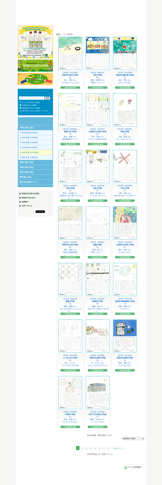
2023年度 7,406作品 (30, 143)
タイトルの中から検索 (31, 102)
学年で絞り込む (27, 172)
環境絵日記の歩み (29, 198)
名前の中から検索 (29, 105)
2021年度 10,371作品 (30, 152)
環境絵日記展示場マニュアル (35, 231)
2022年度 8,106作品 (30, 147)
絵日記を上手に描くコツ (35, 79)
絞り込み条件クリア (29, 182)
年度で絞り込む (27, 128)
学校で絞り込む (27, 167)
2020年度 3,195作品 (30, 157)
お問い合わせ (27, 206)
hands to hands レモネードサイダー (35, 42)
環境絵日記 (49, 10)
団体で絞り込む (27, 162)
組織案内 (25, 202)
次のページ (118, 448)
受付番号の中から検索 (31, 108)
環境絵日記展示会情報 (35, 66)
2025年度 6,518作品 (30, 133)
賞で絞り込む (26, 177)
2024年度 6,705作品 (30, 137)
